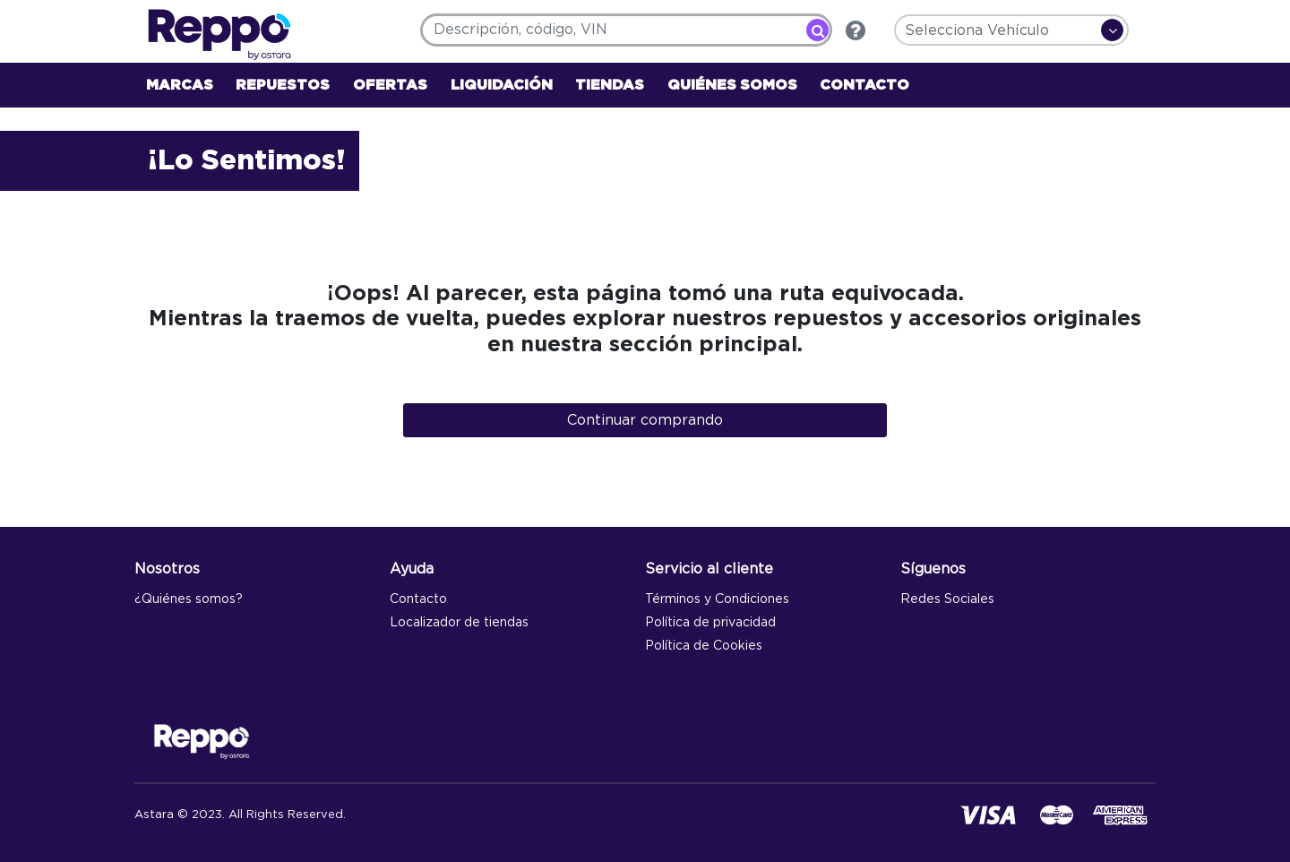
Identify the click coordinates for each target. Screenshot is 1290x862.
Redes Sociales (947, 599)
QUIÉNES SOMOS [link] (732, 85)
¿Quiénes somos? (188, 599)
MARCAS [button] (179, 85)
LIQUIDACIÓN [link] (502, 85)
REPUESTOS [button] (283, 85)
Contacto (418, 599)
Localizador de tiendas (459, 622)
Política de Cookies (703, 646)
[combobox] (626, 30)
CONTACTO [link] (864, 85)
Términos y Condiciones (717, 599)
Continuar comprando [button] (645, 420)
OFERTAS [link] (390, 85)
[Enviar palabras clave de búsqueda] (817, 30)
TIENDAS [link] (609, 85)
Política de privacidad (710, 622)
